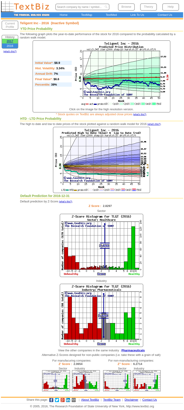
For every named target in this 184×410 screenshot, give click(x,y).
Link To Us (137, 15)
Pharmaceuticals (133, 350)
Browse (126, 6)
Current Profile (10, 25)
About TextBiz (90, 399)
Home (64, 15)
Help (171, 6)
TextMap (86, 15)
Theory (148, 6)
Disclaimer (131, 399)
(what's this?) (10, 51)
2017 (10, 41)
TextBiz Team (111, 399)
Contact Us (165, 15)
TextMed (111, 15)
